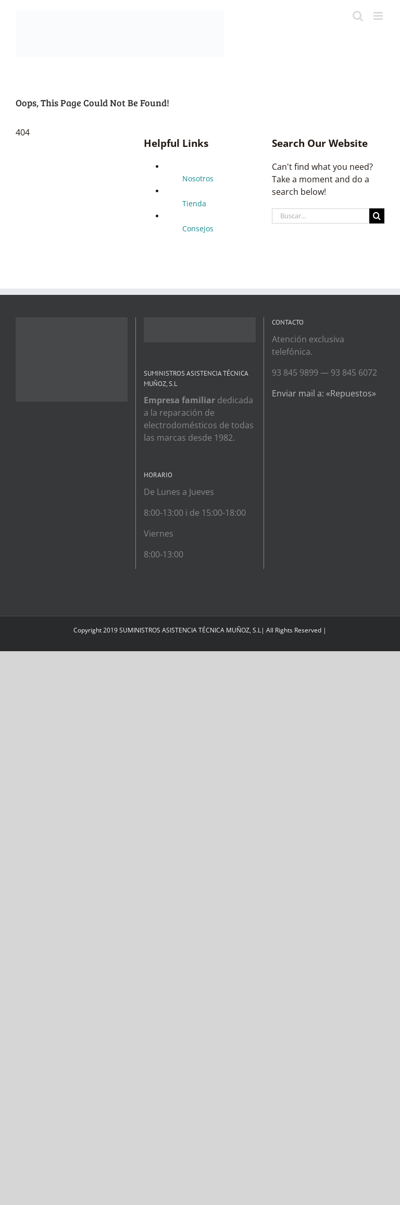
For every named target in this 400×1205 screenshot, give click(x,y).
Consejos (198, 228)
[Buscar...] (320, 215)
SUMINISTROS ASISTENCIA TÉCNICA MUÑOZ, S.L (190, 630)
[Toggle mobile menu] (378, 15)
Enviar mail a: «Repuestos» (324, 393)
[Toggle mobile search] (358, 15)
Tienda (194, 203)
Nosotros (198, 178)
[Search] (376, 215)
